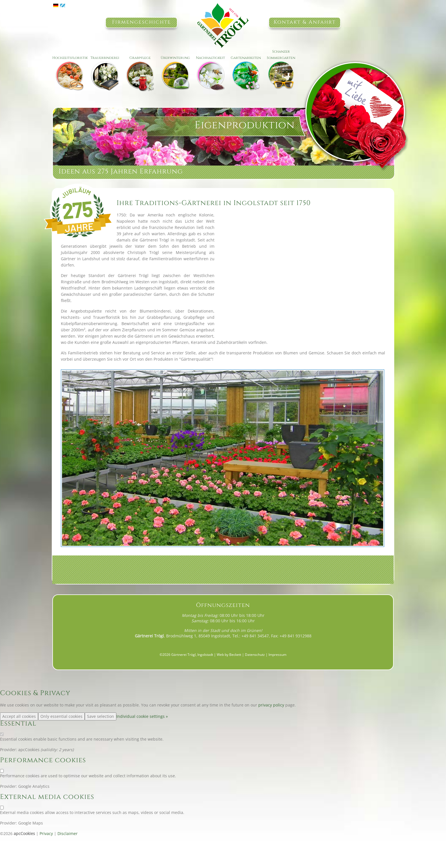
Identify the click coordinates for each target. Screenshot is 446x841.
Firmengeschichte (141, 22)
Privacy (46, 833)
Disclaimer (67, 833)
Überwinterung (175, 57)
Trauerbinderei (104, 57)
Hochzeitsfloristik (70, 57)
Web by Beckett (229, 654)
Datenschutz (255, 654)
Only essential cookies (61, 716)
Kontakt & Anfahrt (305, 22)
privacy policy (271, 705)
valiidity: (50, 749)
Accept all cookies (19, 716)
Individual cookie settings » (142, 716)
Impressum (277, 654)
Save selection (100, 716)
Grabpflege (140, 57)
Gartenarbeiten (246, 57)
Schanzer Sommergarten (281, 54)
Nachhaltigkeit (210, 57)
